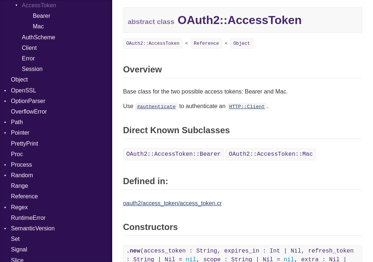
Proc (17, 154)
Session (32, 69)
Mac (38, 26)
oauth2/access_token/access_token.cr (172, 203)
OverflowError (29, 111)
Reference (24, 196)
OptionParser (28, 101)
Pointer (20, 133)
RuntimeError (28, 218)
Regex (19, 207)
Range (19, 186)
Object (19, 79)
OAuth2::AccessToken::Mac (271, 154)
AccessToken (39, 5)
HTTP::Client (247, 107)
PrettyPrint (24, 143)
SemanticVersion (33, 228)
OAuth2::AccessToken (153, 43)
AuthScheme (38, 37)
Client (29, 48)
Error (28, 58)
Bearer (41, 16)
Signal (19, 249)
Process (21, 165)
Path (17, 122)
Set (15, 239)
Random (22, 175)
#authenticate (156, 107)
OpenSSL (23, 90)
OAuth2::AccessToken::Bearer (173, 154)
